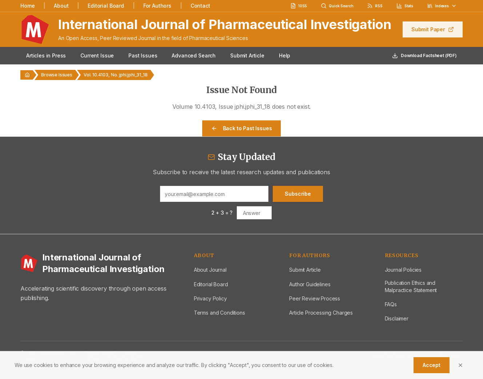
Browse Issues (56, 74)
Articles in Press (46, 55)
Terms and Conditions (219, 313)
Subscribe (298, 194)
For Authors (157, 6)
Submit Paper (432, 29)
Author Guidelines (309, 284)
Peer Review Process (314, 298)
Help (284, 55)
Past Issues (142, 55)
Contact (200, 6)
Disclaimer (396, 318)
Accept (431, 365)
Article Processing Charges (321, 313)
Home (27, 6)
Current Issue (97, 55)
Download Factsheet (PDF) (424, 56)
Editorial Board (106, 6)
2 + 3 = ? (222, 213)
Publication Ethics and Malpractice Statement (411, 286)
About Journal (210, 270)
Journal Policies (403, 270)
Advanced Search (194, 55)
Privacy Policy (210, 298)
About (61, 6)
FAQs (391, 304)
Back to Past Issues (241, 128)
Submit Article (247, 55)
